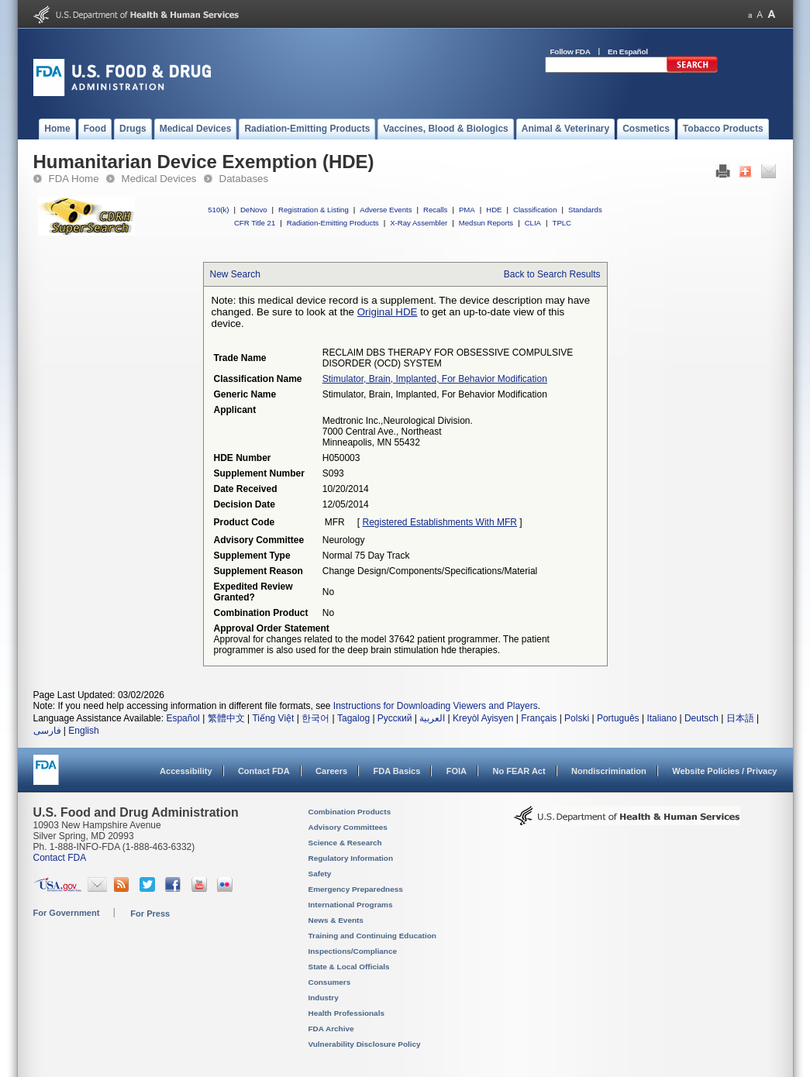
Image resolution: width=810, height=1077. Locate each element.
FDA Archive (331, 1028)
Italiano (661, 718)
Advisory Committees (348, 827)
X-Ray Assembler (418, 222)
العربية (432, 718)
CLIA (533, 222)
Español (182, 718)
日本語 (740, 718)
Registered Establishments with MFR (440, 522)
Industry (323, 997)
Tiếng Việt (273, 718)
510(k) (218, 209)
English (83, 730)
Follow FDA (570, 51)
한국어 (315, 718)
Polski (576, 718)
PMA (467, 209)
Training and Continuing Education (372, 935)
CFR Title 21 (254, 222)
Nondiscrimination (608, 771)
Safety (320, 873)
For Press (150, 913)
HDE (494, 209)
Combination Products (349, 811)
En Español (628, 51)
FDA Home (74, 178)
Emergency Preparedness (355, 889)
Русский (394, 718)
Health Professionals (346, 1013)
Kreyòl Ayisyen (483, 718)
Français (539, 718)
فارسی (47, 730)
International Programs (350, 904)
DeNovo (253, 209)
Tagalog (353, 718)
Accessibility (186, 771)
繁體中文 (226, 718)
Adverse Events (386, 209)
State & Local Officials (349, 966)
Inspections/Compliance (353, 951)
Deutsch (701, 718)
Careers (331, 771)
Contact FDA (264, 771)
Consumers (329, 982)
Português (618, 718)
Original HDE (387, 312)
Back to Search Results (552, 274)
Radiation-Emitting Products (333, 222)
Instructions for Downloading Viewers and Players (435, 705)
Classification (535, 209)
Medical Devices (159, 178)
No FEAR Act (518, 771)
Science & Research (345, 842)
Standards (585, 209)
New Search (235, 274)
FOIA (456, 771)
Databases (244, 178)
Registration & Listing (313, 209)
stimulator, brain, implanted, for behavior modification (434, 378)
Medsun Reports (486, 222)
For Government (66, 912)
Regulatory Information (351, 858)
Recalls (435, 209)
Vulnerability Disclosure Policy (364, 1044)
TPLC (562, 222)
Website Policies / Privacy (724, 771)
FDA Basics (396, 771)
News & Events (336, 920)
